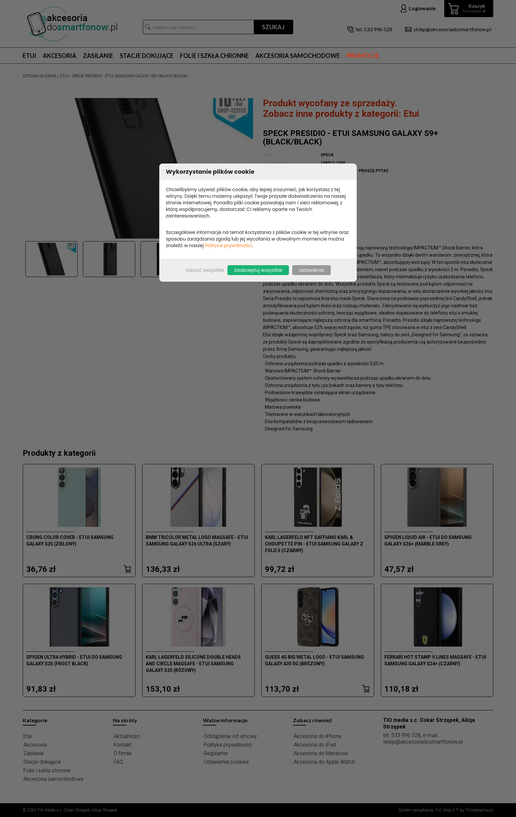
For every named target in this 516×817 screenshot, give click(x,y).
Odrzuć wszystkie (204, 270)
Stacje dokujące (146, 55)
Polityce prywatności (228, 245)
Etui (29, 55)
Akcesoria (59, 55)
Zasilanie (98, 55)
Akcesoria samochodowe (297, 55)
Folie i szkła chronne (214, 55)
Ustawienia (311, 270)
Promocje (363, 55)
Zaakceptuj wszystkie (258, 270)
